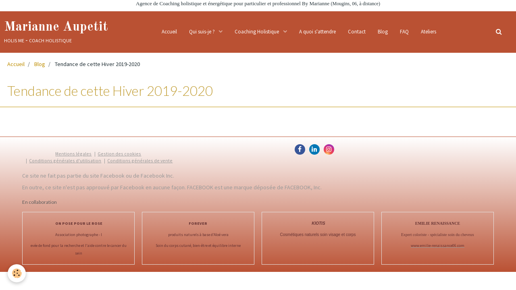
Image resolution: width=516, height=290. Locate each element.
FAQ (404, 31)
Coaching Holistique (257, 31)
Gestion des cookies (119, 154)
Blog (383, 31)
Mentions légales (73, 154)
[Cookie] (17, 273)
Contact (357, 31)
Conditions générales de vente (140, 160)
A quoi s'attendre (317, 31)
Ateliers (428, 31)
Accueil (169, 31)
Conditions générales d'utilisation (65, 160)
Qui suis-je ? (202, 31)
